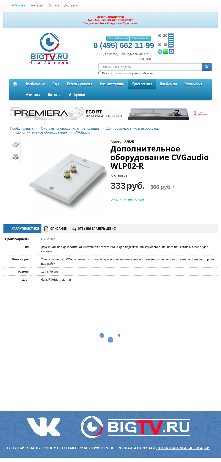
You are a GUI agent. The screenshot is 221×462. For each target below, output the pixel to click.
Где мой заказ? (140, 38)
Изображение (35, 84)
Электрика (33, 94)
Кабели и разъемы (79, 84)
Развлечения (193, 84)
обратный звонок (118, 38)
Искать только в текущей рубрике (125, 73)
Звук (56, 84)
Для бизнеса (168, 84)
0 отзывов (119, 175)
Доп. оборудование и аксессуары (133, 128)
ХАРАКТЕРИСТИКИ (22, 229)
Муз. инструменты (112, 84)
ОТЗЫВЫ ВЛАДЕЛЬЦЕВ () (94, 228)
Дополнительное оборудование (41, 132)
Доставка (70, 5)
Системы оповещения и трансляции (70, 128)
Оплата (54, 5)
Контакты (36, 5)
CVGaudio (82, 132)
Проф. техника (142, 84)
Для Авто (54, 94)
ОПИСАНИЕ (55, 228)
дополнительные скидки (183, 448)
